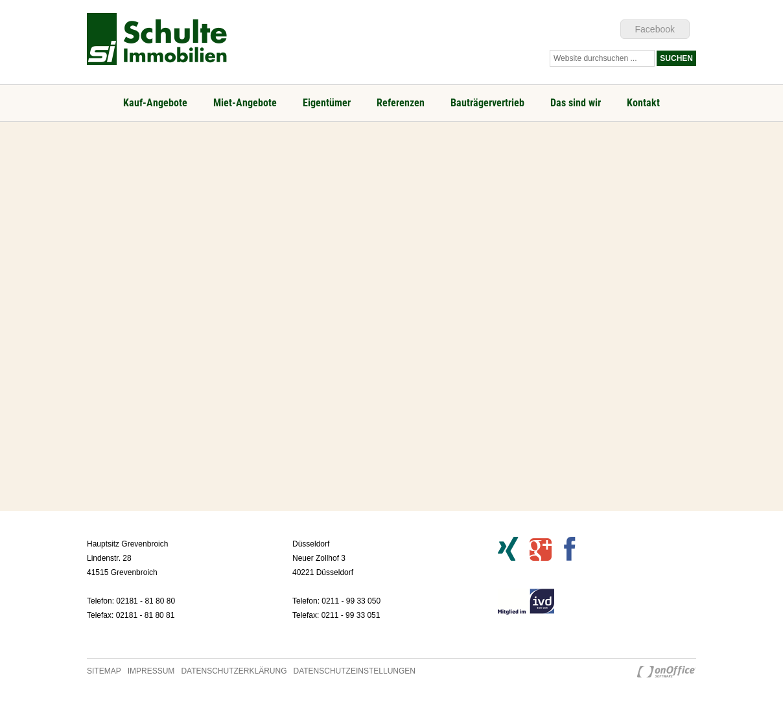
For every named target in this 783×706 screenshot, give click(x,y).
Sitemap (104, 671)
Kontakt (643, 103)
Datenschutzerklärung (233, 671)
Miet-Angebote (245, 103)
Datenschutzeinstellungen (354, 671)
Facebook (655, 29)
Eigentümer (327, 103)
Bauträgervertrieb (487, 103)
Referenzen (401, 103)
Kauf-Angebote (155, 103)
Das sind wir (575, 103)
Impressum (151, 671)
